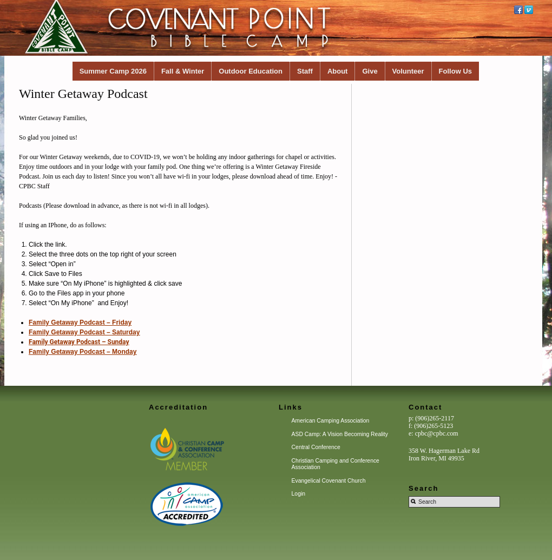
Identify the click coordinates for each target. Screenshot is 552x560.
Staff (305, 71)
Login (298, 494)
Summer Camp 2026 (113, 71)
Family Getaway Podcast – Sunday (79, 342)
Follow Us (455, 71)
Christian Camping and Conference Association (335, 464)
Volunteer (408, 71)
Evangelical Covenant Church (329, 481)
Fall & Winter (182, 71)
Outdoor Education (250, 71)
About (337, 71)
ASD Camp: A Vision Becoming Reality (340, 434)
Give (369, 71)
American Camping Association (331, 421)
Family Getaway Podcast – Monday (82, 351)
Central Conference (316, 447)
